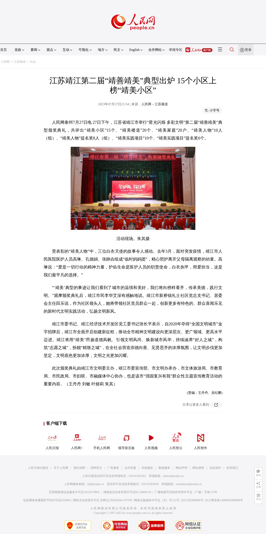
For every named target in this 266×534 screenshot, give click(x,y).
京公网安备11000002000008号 (224, 500)
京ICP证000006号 (192, 500)
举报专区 (175, 49)
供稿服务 (147, 467)
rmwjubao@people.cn (189, 484)
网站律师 (198, 467)
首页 (3, 49)
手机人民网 (101, 440)
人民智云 (176, 440)
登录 (248, 49)
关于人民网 (61, 467)
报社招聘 (79, 467)
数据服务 (164, 467)
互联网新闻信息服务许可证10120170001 (74, 492)
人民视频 (151, 440)
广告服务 (113, 467)
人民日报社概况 (38, 467)
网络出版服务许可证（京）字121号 (156, 500)
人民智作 (200, 440)
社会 (33, 61)
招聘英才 (96, 467)
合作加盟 (130, 467)
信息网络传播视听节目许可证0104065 (47, 500)
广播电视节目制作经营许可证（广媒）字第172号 (186, 492)
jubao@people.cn (173, 476)
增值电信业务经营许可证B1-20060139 (127, 492)
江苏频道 (20, 61)
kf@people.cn (95, 484)
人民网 (5, 61)
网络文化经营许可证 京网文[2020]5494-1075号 (102, 500)
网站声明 (181, 467)
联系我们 (232, 467)
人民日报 (52, 440)
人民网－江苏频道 (154, 104)
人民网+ (77, 440)
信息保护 (215, 467)
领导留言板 (126, 440)
